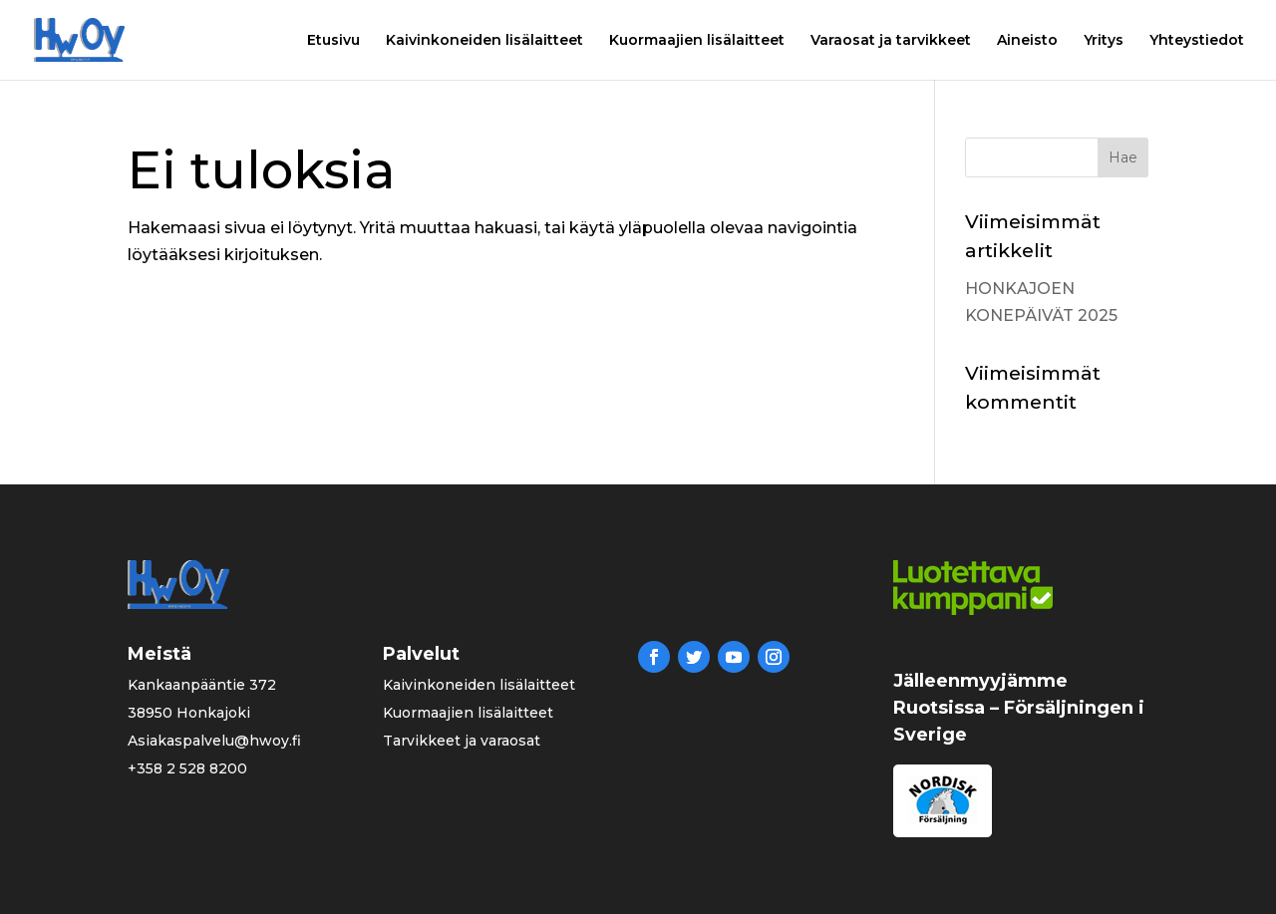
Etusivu (333, 41)
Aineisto (1027, 41)
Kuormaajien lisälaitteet (697, 41)
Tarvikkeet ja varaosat (461, 741)
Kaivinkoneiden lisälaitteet (484, 41)
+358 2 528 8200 (187, 768)
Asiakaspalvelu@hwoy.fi (214, 741)
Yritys (1103, 41)
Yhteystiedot (1196, 41)
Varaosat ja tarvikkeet (890, 41)
